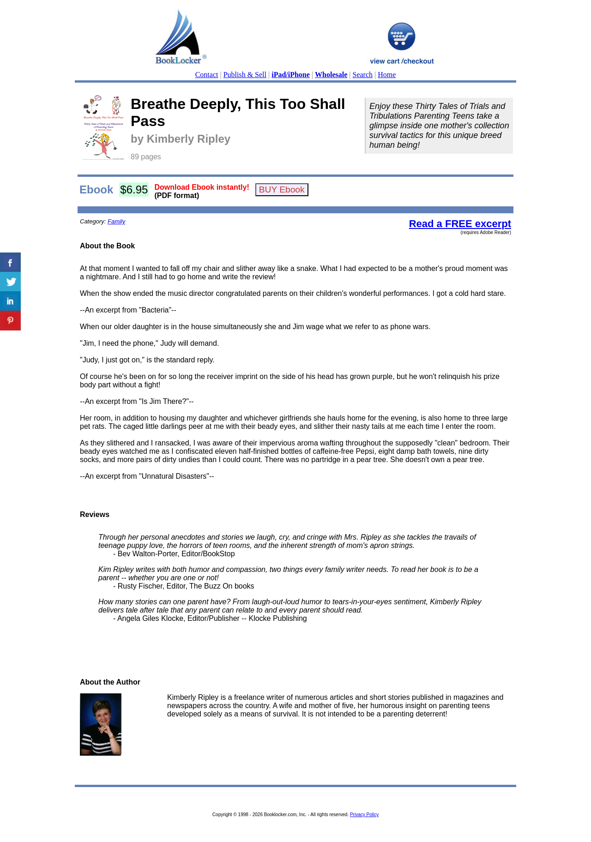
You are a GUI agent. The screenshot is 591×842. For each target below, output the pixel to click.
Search (363, 74)
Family (116, 221)
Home (387, 74)
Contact (206, 74)
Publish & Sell (244, 74)
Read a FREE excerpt (460, 223)
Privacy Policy (364, 814)
